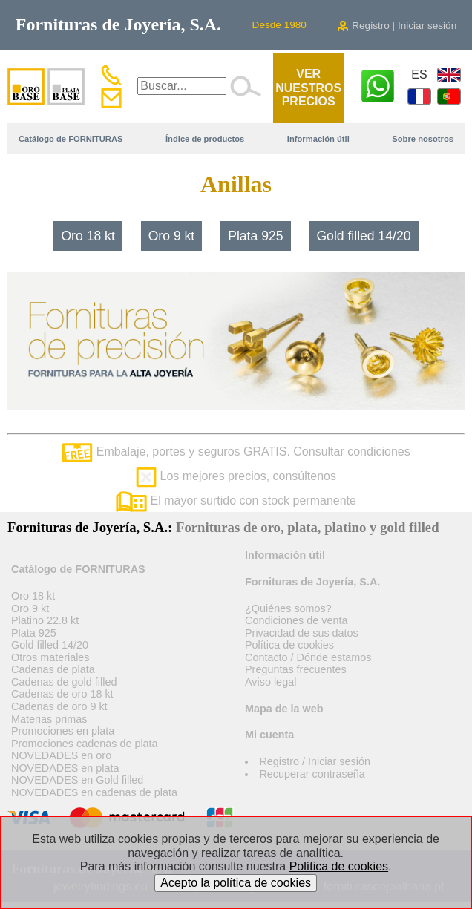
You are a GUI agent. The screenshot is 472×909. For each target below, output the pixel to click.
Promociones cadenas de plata (84, 743)
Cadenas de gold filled (64, 682)
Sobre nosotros (422, 138)
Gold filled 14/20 (363, 236)
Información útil (318, 138)
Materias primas (49, 719)
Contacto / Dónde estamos (308, 657)
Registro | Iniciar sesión (396, 25)
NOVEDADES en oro (61, 755)
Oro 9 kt (171, 236)
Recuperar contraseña (311, 774)
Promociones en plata (62, 731)
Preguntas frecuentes (296, 669)
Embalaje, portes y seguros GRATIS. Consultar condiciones (236, 451)
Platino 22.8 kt (45, 620)
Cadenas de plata (53, 669)
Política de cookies (289, 645)
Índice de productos (204, 138)
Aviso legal (270, 682)
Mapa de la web (284, 709)
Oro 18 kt (87, 236)
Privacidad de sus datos (301, 633)
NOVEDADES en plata (65, 768)
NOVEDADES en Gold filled (77, 780)
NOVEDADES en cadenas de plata (94, 792)
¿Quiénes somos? (288, 608)
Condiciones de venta (296, 620)
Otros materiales (50, 657)
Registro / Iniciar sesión (314, 761)
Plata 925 (255, 236)
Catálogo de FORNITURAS (70, 138)
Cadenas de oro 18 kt (62, 694)
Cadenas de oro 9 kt (59, 706)
